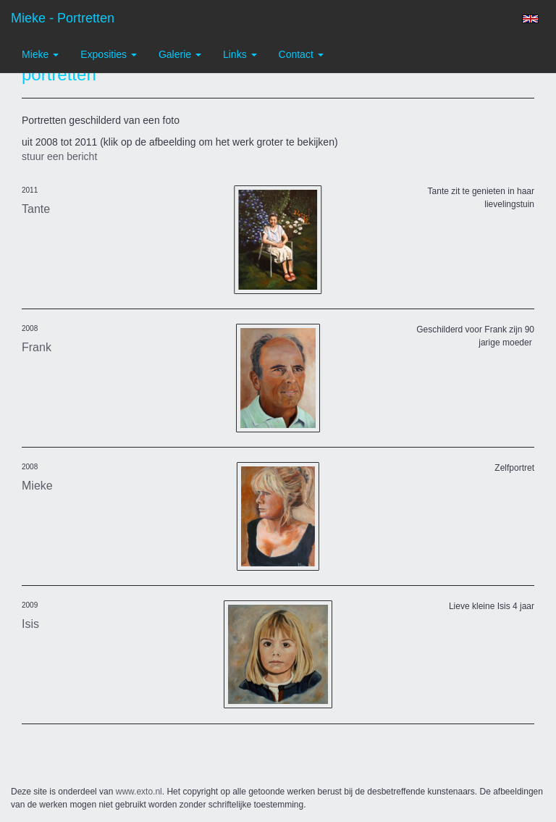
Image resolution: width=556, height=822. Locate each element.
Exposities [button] (108, 54)
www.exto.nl (139, 792)
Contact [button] (301, 54)
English (530, 18)
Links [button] (240, 54)
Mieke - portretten (62, 18)
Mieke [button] (40, 54)
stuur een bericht (59, 156)
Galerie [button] (180, 54)
